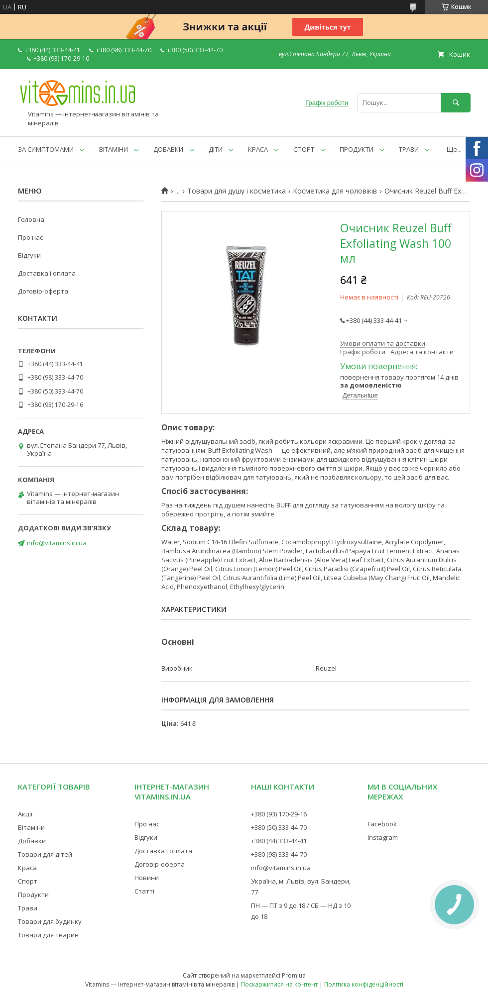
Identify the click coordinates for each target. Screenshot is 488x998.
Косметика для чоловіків (335, 191)
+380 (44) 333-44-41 (279, 840)
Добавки (32, 840)
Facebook (382, 823)
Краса (27, 867)
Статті (144, 891)
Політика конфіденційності (363, 984)
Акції (25, 813)
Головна (31, 219)
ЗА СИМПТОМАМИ (46, 149)
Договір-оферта (43, 291)
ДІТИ (216, 149)
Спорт (27, 881)
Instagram (382, 837)
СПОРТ (303, 149)
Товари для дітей (45, 854)
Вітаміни (31, 827)
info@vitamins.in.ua (57, 543)
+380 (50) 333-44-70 (279, 827)
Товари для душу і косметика (236, 191)
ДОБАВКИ (168, 149)
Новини (146, 877)
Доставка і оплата (47, 273)
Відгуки (29, 255)
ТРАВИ (409, 149)
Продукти (33, 894)
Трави (27, 907)
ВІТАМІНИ (113, 149)
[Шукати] (456, 102)
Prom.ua (294, 975)
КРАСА (258, 149)
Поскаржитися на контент (279, 984)
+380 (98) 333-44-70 (279, 854)
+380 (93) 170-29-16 (279, 813)
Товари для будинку (50, 921)
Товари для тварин (48, 934)
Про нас (30, 237)
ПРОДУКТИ (356, 149)
